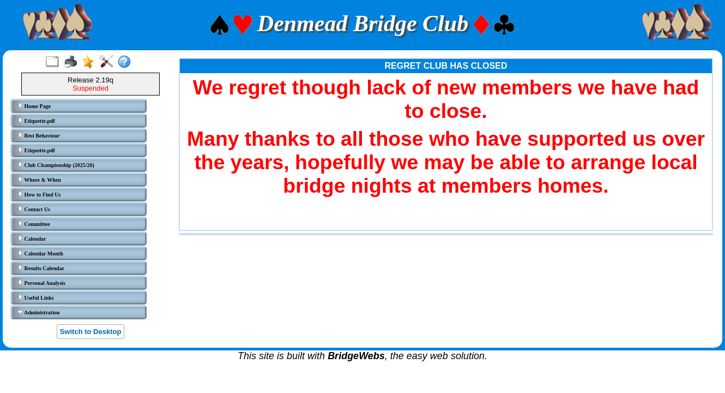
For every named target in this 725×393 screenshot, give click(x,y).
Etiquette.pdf (36, 120)
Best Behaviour (38, 135)
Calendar (31, 238)
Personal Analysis (41, 282)
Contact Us (33, 209)
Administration (38, 312)
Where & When (39, 179)
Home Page (34, 106)
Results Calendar (40, 268)
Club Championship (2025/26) (55, 165)
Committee (33, 224)
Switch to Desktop (91, 331)
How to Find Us (39, 194)
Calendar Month (40, 253)
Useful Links (35, 297)
